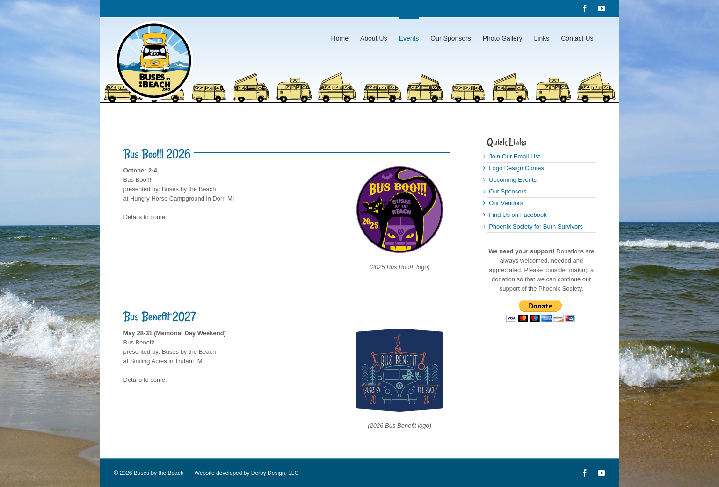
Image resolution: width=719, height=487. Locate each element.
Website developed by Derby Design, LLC (244, 473)
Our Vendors (506, 203)
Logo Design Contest (517, 168)
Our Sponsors (507, 191)
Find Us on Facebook (518, 214)
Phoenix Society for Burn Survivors (536, 226)
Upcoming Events (513, 179)
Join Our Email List (514, 156)
